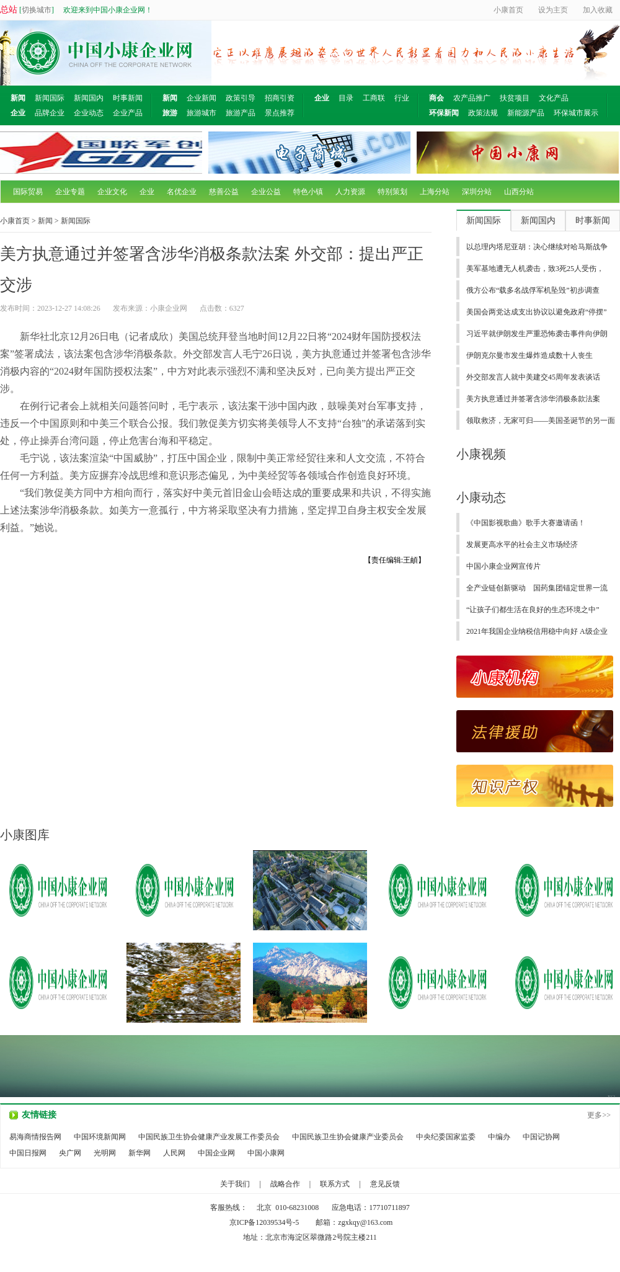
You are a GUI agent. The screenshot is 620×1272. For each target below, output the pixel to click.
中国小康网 (266, 1153)
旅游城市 (201, 113)
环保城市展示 (576, 113)
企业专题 (70, 191)
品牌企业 (49, 113)
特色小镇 (308, 191)
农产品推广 (471, 98)
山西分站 (519, 191)
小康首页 (15, 220)
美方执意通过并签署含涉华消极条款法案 (533, 398)
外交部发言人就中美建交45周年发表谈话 (533, 377)
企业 (147, 191)
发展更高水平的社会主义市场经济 (522, 544)
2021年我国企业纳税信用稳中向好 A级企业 (537, 631)
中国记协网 (541, 1136)
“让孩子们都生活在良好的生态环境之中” (533, 609)
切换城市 (36, 10)
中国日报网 (27, 1153)
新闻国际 (49, 98)
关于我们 (235, 1184)
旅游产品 (240, 113)
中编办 (499, 1136)
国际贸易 (28, 191)
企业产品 (128, 113)
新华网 (139, 1153)
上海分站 (435, 191)
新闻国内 (89, 98)
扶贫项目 (514, 98)
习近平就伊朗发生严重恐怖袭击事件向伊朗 (537, 333)
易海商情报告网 (35, 1136)
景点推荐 (279, 113)
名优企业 (182, 191)
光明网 (105, 1153)
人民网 (174, 1153)
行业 (401, 98)
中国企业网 (216, 1153)
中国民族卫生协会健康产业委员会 (348, 1136)
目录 (346, 98)
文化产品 (554, 98)
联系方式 (335, 1184)
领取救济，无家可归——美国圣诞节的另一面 (540, 420)
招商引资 (279, 98)
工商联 (374, 98)
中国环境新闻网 (100, 1136)
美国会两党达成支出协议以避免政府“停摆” (536, 312)
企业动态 (89, 113)
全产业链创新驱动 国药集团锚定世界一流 (537, 588)
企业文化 (112, 191)
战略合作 (285, 1184)
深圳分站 (477, 191)
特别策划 (392, 191)
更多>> (599, 1115)
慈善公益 (224, 191)
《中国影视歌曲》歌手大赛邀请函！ (525, 522)
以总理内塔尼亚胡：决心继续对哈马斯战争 (537, 246)
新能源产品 (525, 113)
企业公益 (266, 191)
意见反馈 (385, 1184)
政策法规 (483, 113)
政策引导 (240, 98)
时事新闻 (128, 98)
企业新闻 (201, 98)
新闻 (45, 220)
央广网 (70, 1153)
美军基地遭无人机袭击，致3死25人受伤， (535, 268)
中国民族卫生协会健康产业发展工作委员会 (209, 1136)
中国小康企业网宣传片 (503, 566)
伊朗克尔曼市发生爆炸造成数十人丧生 (529, 355)
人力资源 (350, 191)
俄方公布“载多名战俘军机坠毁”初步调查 (533, 290)
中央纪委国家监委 (446, 1136)
